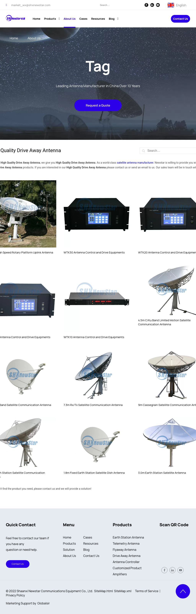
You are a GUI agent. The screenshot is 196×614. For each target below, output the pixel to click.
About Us (69, 556)
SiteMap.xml (122, 591)
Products (69, 543)
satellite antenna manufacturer (135, 162)
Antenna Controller (126, 562)
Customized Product (127, 568)
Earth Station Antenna (128, 537)
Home (67, 537)
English (181, 5)
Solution (69, 550)
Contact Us (180, 19)
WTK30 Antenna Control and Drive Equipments (94, 252)
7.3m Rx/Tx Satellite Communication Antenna (93, 405)
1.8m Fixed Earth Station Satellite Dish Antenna (94, 473)
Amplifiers (120, 574)
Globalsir (43, 603)
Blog (86, 550)
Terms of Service (146, 591)
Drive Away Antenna (126, 556)
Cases (87, 537)
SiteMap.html (103, 591)
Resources (90, 543)
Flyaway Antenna (124, 550)
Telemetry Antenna (126, 543)
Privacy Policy (15, 595)
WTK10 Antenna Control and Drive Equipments (94, 337)
